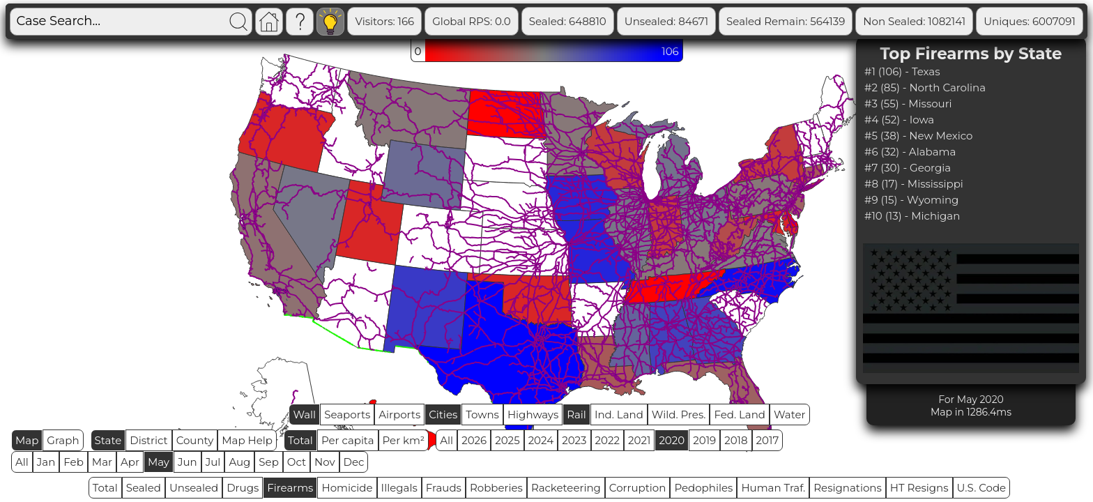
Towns (482, 414)
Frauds (443, 487)
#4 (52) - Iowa (899, 119)
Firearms (290, 487)
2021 (639, 440)
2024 (541, 440)
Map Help (247, 440)
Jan (46, 462)
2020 (672, 440)
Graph (63, 440)
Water (790, 414)
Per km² (404, 440)
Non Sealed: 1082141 (969, 21)
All (446, 440)
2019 (704, 440)
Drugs (243, 487)
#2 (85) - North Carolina (925, 87)
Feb (73, 462)
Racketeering (566, 487)
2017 (767, 440)
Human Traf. (773, 487)
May (158, 462)
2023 (574, 440)
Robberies (496, 487)
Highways (532, 414)
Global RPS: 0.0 (526, 21)
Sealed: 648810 (623, 21)
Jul (213, 462)
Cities (443, 414)
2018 (735, 440)
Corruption (637, 487)
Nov (324, 462)
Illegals (399, 487)
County (195, 440)
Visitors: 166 (439, 21)
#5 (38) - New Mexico (918, 135)
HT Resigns (919, 487)
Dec (354, 462)
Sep (268, 462)
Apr (130, 462)
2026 (474, 440)
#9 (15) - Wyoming (911, 199)
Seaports (347, 414)
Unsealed (193, 487)
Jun (187, 462)
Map (26, 440)
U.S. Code (982, 487)
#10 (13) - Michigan (912, 215)
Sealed (143, 487)
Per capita (347, 440)
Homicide (346, 487)
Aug (239, 462)
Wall (304, 414)
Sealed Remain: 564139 (840, 21)
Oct (296, 462)
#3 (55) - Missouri (908, 103)
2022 (607, 440)
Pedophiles (703, 487)
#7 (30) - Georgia (907, 167)
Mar (102, 462)
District (148, 440)
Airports (399, 414)
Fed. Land (739, 414)
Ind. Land (619, 414)
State (108, 440)
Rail (576, 414)
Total (300, 440)
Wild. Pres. (679, 414)
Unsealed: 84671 (721, 21)
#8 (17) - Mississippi (913, 183)
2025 (507, 440)
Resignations (847, 487)
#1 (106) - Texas (902, 71)
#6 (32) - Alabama (910, 151)
